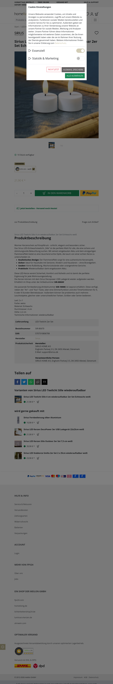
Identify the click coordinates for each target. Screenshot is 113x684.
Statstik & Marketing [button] (43, 58)
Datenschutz (60, 43)
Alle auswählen (75, 75)
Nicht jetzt (53, 69)
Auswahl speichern (73, 69)
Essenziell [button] (36, 51)
